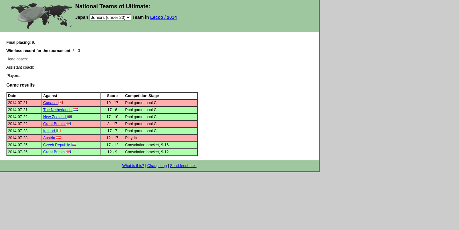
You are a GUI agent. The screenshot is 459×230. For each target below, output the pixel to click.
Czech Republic (59, 145)
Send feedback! (183, 166)
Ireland (52, 131)
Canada (52, 103)
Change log (157, 166)
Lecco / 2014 (163, 17)
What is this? (133, 166)
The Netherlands (60, 110)
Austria (52, 138)
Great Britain (57, 124)
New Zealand (57, 117)
